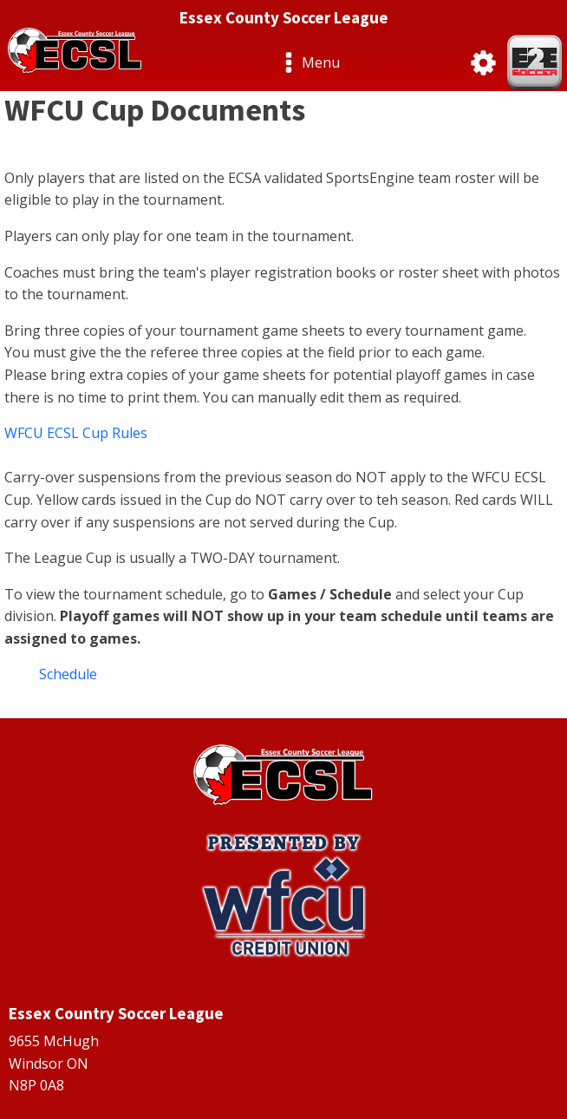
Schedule (68, 674)
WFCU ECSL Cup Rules (75, 432)
